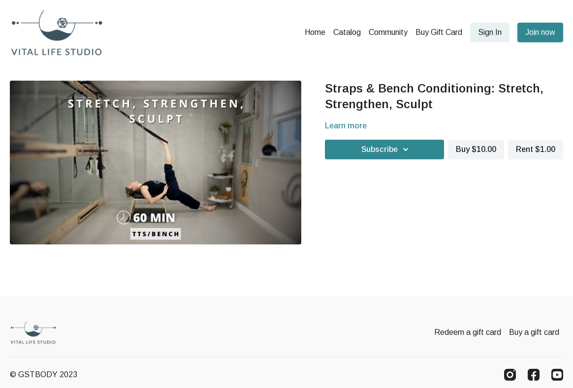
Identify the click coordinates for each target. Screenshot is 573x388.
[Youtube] (557, 375)
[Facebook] (534, 375)
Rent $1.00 (535, 149)
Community (388, 32)
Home (315, 32)
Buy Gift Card (438, 32)
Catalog (347, 32)
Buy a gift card (534, 332)
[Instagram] (510, 375)
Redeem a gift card (467, 332)
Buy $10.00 (476, 149)
